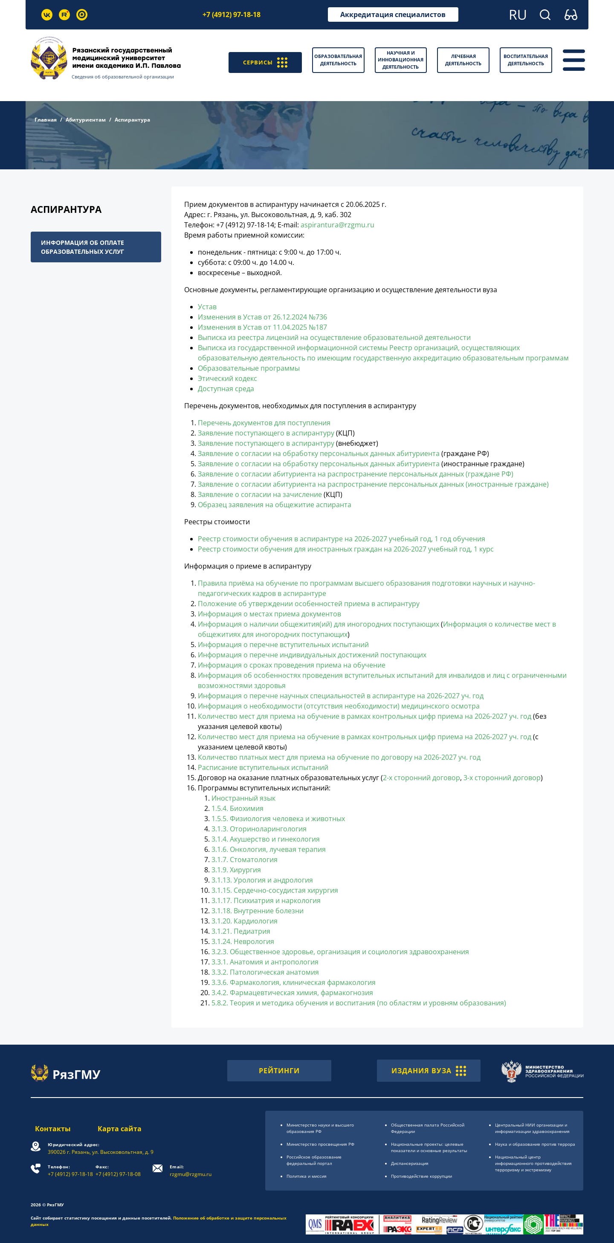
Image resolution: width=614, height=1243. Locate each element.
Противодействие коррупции (421, 1176)
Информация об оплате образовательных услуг (82, 247)
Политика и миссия (307, 1176)
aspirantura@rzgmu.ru (337, 224)
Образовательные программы (249, 368)
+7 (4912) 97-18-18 (232, 14)
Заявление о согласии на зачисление (260, 494)
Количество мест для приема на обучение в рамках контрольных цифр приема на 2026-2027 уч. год (365, 716)
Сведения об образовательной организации (128, 76)
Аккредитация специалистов (393, 14)
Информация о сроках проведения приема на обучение (291, 665)
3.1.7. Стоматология (244, 859)
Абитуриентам (86, 119)
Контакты (49, 1128)
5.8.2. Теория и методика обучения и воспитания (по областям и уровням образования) (358, 1003)
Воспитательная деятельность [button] (526, 60)
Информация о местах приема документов (269, 614)
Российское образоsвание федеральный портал (314, 1160)
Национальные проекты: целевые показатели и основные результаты (429, 1147)
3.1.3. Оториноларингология (259, 829)
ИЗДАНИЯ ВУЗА (428, 1070)
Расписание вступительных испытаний (263, 767)
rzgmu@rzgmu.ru (193, 1171)
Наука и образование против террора (535, 1144)
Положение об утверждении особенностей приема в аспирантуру (309, 603)
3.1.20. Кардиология (244, 921)
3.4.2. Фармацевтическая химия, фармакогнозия (292, 992)
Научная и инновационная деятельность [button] (400, 59)
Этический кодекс (227, 378)
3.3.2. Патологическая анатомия (265, 972)
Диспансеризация (410, 1163)
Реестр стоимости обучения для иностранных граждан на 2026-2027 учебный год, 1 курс (346, 549)
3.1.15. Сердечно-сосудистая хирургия (274, 890)
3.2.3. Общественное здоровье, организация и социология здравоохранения (340, 951)
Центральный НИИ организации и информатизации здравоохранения (532, 1128)
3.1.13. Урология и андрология (262, 880)
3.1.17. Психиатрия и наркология (266, 900)
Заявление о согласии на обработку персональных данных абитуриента (319, 453)
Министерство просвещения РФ (320, 1144)
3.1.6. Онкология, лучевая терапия (268, 849)
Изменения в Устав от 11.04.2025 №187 (262, 327)
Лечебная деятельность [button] (463, 60)
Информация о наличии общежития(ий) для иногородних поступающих (318, 624)
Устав (207, 306)
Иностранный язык (243, 798)
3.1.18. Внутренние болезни (257, 910)
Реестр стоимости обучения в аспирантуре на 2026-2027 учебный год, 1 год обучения (341, 538)
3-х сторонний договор (502, 777)
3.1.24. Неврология (242, 941)
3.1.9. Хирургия (236, 869)
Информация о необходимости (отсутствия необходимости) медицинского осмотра (339, 706)
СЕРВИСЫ (262, 60)
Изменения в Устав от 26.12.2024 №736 (262, 317)
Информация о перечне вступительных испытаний (283, 644)
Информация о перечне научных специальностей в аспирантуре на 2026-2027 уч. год (341, 695)
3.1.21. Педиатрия (240, 931)
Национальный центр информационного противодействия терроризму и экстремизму (533, 1163)
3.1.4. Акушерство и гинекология (265, 839)
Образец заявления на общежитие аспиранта (274, 504)
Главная (46, 119)
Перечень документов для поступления (264, 422)
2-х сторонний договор (421, 777)
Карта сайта (120, 1128)
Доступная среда (226, 388)
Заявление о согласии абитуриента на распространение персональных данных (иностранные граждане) (373, 484)
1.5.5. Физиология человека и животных (278, 818)
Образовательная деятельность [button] (338, 60)
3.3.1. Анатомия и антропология (265, 962)
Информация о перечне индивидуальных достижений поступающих (312, 654)
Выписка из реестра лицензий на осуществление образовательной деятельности (334, 337)
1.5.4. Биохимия (237, 808)
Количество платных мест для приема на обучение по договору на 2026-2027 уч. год (339, 757)
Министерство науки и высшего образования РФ (320, 1128)
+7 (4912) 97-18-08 (120, 1171)
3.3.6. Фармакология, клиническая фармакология (293, 982)
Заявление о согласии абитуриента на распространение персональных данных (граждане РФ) (355, 474)
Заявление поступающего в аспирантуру (266, 433)
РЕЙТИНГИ (279, 1070)
